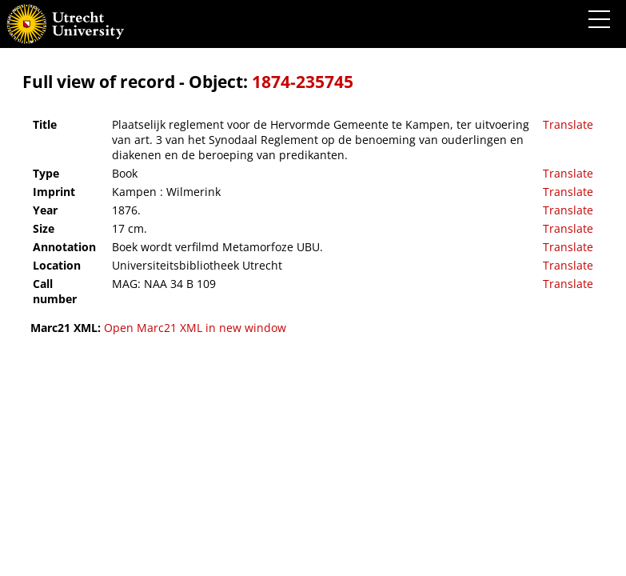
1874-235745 (302, 81)
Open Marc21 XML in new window (195, 327)
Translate (568, 124)
